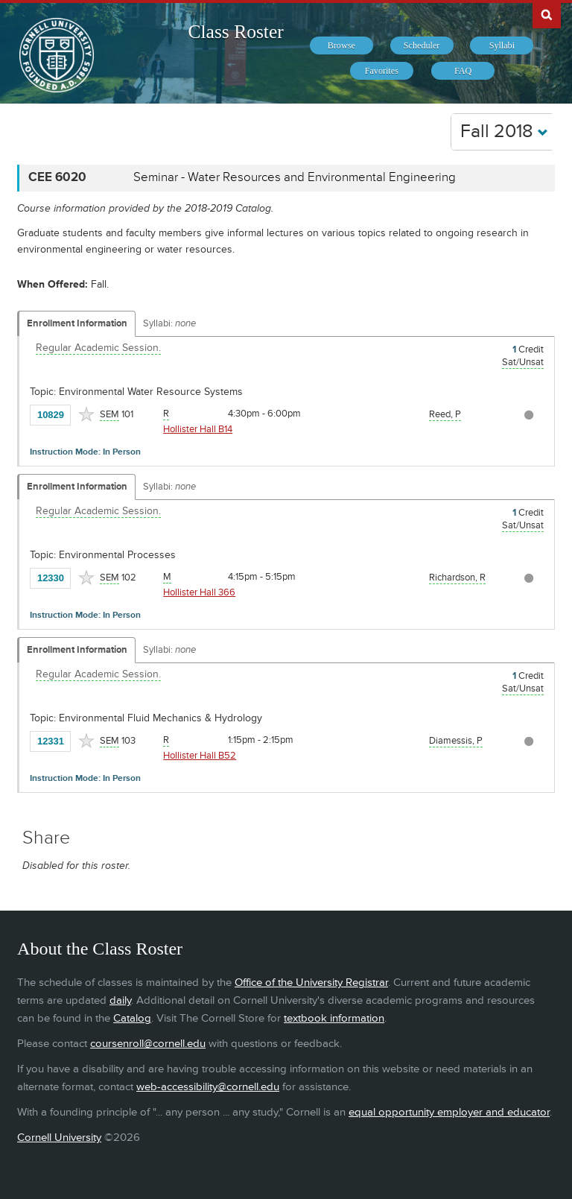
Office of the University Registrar (311, 982)
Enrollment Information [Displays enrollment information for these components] (77, 323)
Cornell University (59, 1137)
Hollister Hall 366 (199, 592)
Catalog (132, 1018)
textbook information (334, 1018)
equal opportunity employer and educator (449, 1112)
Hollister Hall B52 (199, 756)
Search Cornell (547, 14)
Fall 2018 (504, 131)
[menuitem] (341, 45)
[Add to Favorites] (86, 414)
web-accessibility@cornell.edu (207, 1087)
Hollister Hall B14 (197, 429)
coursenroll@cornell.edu (148, 1044)
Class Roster (236, 31)
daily (120, 1000)
